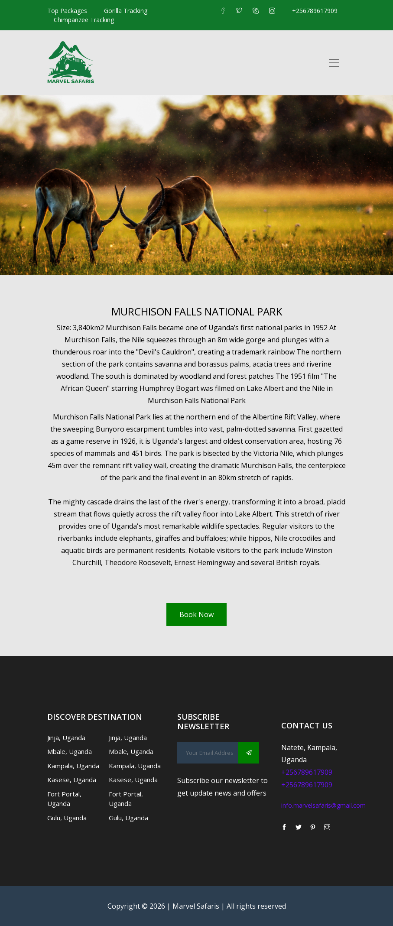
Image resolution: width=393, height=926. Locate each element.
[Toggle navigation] (334, 62)
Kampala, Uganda (73, 765)
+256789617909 (315, 10)
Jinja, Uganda (66, 737)
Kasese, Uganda (71, 779)
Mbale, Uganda (69, 751)
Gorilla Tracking (125, 10)
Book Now (196, 614)
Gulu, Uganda (67, 817)
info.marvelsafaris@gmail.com (323, 805)
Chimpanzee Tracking (84, 20)
